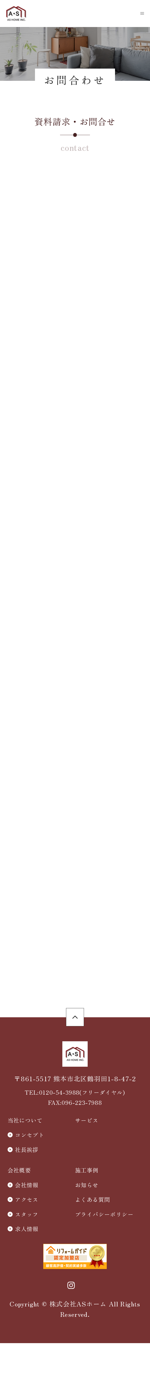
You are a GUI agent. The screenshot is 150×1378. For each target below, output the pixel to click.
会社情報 (26, 1240)
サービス (86, 1176)
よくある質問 (92, 1255)
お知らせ (86, 1240)
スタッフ (26, 1270)
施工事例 (86, 1226)
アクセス (26, 1255)
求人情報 (26, 1284)
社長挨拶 (26, 1205)
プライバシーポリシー (104, 1270)
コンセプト (29, 1190)
